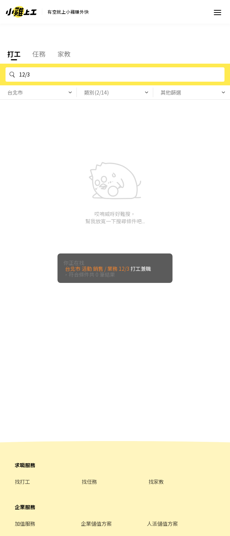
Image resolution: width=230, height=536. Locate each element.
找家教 (156, 481)
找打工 (22, 481)
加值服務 (25, 523)
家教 (64, 53)
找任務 (89, 481)
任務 (39, 53)
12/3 (120, 74)
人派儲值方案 (162, 523)
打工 (14, 53)
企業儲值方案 (96, 523)
